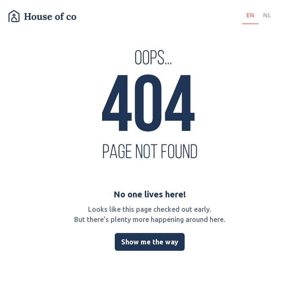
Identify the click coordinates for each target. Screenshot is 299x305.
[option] (267, 16)
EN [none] (250, 15)
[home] (42, 16)
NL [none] (267, 15)
